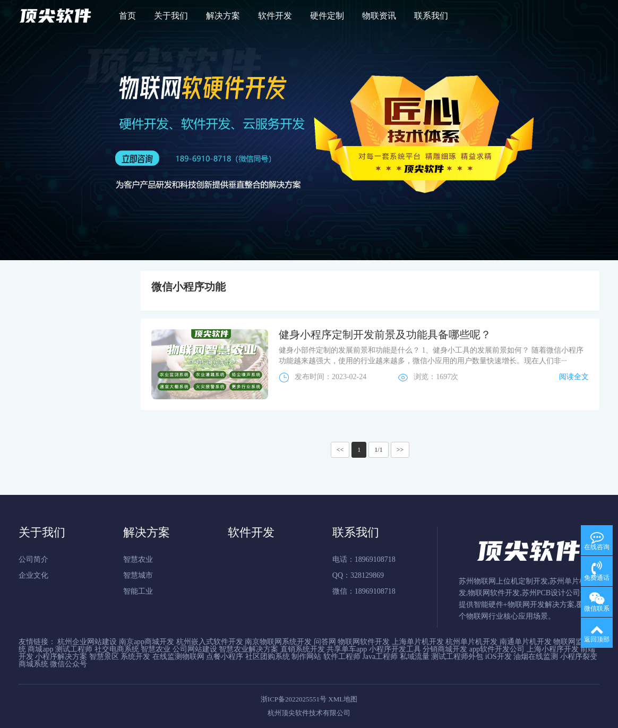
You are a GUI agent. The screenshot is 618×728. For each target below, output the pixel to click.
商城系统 (33, 664)
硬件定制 (327, 15)
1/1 (378, 449)
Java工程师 (380, 657)
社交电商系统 (117, 649)
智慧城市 (138, 575)
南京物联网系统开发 (278, 642)
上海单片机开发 (418, 642)
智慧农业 (138, 559)
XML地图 (342, 699)
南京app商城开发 (146, 642)
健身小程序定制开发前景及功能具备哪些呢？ (385, 334)
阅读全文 (574, 377)
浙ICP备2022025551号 (294, 699)
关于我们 (171, 15)
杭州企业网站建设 (87, 642)
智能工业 (138, 591)
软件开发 (275, 15)
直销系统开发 (302, 649)
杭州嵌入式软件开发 (209, 642)
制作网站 (306, 657)
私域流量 (415, 657)
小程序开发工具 (395, 649)
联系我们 (431, 15)
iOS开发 (498, 657)
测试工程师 (73, 649)
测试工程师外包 (457, 657)
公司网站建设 (195, 649)
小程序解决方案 (61, 657)
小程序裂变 (578, 657)
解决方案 (223, 15)
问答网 (325, 642)
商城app (40, 649)
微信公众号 (68, 664)
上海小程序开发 (553, 649)
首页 (127, 15)
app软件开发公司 (497, 649)
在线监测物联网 (178, 657)
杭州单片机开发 (471, 642)
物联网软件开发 (364, 642)
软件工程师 (341, 657)
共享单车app (347, 649)
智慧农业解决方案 (248, 649)
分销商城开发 (445, 649)
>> (400, 449)
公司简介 (33, 559)
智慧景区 (104, 657)
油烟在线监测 (535, 657)
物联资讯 (379, 15)
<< (340, 449)
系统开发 (135, 657)
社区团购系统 (267, 657)
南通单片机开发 (526, 642)
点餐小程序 (224, 657)
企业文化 (33, 575)
